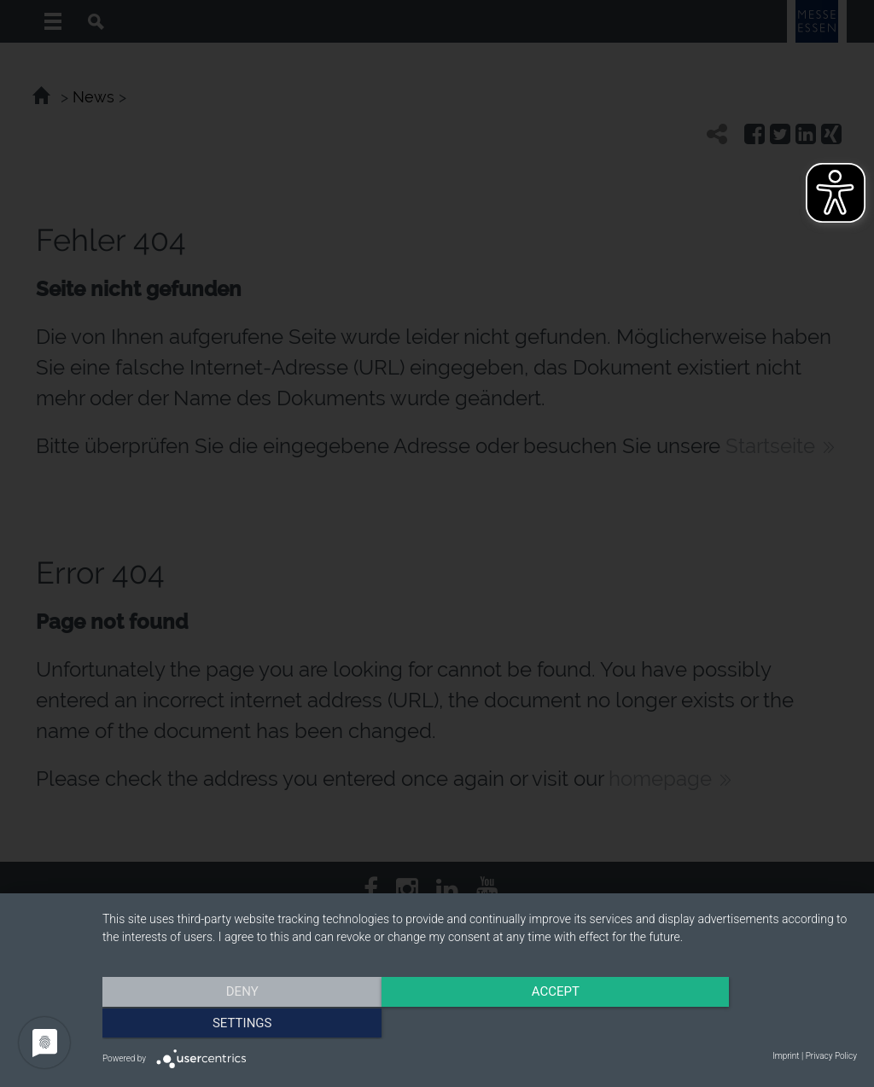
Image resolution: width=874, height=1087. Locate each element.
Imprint (785, 1056)
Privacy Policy (831, 1056)
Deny (216, 1023)
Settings (744, 1023)
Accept (480, 1023)
